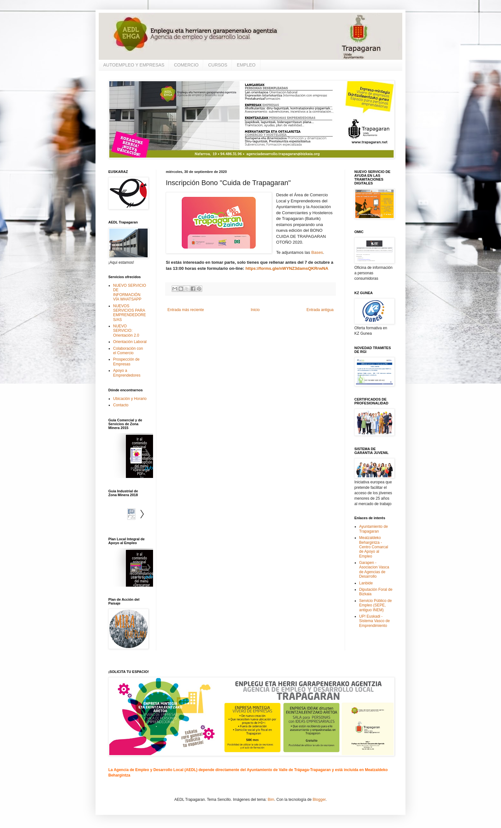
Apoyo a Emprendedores (126, 372)
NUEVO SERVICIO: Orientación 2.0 (126, 331)
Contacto (120, 405)
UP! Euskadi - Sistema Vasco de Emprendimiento (374, 621)
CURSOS (217, 64)
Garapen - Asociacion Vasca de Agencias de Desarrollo (374, 569)
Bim (271, 799)
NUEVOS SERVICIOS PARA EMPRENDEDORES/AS (129, 313)
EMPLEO (246, 64)
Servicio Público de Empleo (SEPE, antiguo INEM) (375, 605)
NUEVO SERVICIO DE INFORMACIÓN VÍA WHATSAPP (129, 292)
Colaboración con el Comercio (128, 350)
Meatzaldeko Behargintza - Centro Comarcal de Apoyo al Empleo (373, 547)
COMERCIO (186, 64)
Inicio (255, 310)
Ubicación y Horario (130, 398)
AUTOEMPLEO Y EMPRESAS (133, 64)
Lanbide (366, 583)
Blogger (319, 799)
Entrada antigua (320, 310)
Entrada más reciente (185, 310)
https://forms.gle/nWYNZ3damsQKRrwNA (286, 268)
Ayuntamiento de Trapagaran (373, 528)
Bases (317, 252)
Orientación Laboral (130, 342)
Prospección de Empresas (126, 361)
